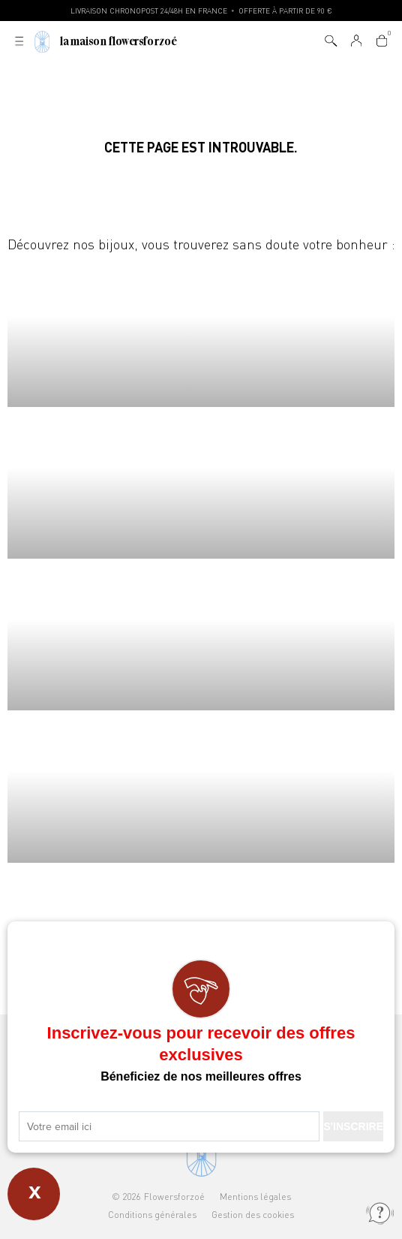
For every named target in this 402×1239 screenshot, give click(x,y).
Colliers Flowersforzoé (201, 331)
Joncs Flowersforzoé (201, 786)
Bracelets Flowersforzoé (201, 483)
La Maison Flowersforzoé (118, 41)
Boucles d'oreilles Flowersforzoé (201, 634)
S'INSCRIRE (353, 1126)
